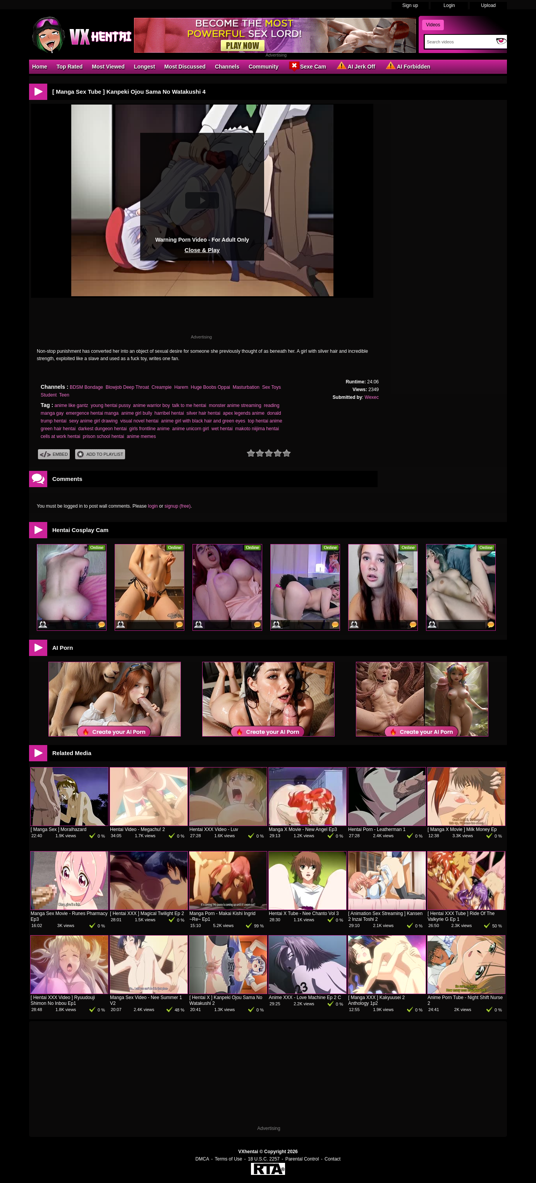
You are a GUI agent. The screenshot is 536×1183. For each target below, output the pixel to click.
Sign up (410, 5)
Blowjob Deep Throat (127, 387)
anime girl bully (136, 413)
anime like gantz (71, 405)
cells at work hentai (60, 436)
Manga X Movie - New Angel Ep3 (303, 829)
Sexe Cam (307, 66)
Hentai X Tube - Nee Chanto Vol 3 (304, 913)
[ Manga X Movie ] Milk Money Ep (462, 829)
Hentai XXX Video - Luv (213, 829)
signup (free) (178, 506)
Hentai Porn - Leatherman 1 (376, 829)
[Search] (459, 42)
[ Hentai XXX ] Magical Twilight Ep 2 (147, 913)
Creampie (161, 387)
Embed (54, 454)
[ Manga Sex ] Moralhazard (58, 829)
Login (449, 5)
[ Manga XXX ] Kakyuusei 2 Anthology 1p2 (376, 1000)
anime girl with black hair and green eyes (203, 421)
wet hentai (222, 428)
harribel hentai (169, 413)
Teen (64, 395)
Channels (227, 67)
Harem (181, 387)
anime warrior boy (151, 405)
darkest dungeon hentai (102, 428)
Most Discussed (185, 67)
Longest (144, 67)
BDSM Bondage (86, 387)
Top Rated (69, 67)
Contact (332, 1159)
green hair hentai (58, 428)
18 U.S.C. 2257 (264, 1159)
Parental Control (302, 1159)
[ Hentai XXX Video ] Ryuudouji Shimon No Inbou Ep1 (63, 1000)
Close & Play (202, 250)
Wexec (372, 397)
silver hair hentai (203, 413)
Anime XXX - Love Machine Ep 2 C (305, 997)
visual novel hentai (139, 421)
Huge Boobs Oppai (210, 387)
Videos (433, 24)
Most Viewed (108, 67)
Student (49, 395)
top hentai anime (265, 421)
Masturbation (246, 387)
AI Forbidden (407, 66)
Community (263, 67)
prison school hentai (103, 436)
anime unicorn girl (190, 428)
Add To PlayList (100, 454)
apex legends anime (244, 413)
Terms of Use (228, 1159)
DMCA (202, 1159)
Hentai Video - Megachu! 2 (137, 829)
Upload (488, 5)
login (153, 506)
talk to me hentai (189, 405)
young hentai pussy (111, 405)
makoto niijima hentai (257, 428)
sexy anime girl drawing (93, 421)
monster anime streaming (235, 405)
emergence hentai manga (92, 413)
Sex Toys (271, 387)
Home (39, 67)
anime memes (141, 436)
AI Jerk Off (355, 66)
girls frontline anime (149, 428)
